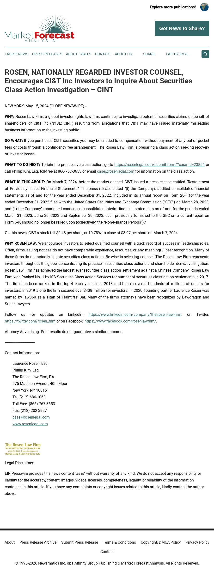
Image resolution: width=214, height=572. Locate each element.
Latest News (16, 54)
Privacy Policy (197, 542)
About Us (123, 54)
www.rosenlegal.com (30, 424)
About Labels (78, 54)
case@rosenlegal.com (115, 171)
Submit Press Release (79, 542)
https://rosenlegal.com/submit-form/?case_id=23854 (159, 164)
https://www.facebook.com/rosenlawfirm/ (120, 321)
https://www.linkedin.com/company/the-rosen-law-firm (134, 314)
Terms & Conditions (119, 542)
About (10, 542)
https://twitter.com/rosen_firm (30, 321)
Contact (103, 54)
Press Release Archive (37, 542)
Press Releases (47, 54)
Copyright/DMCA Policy (161, 542)
